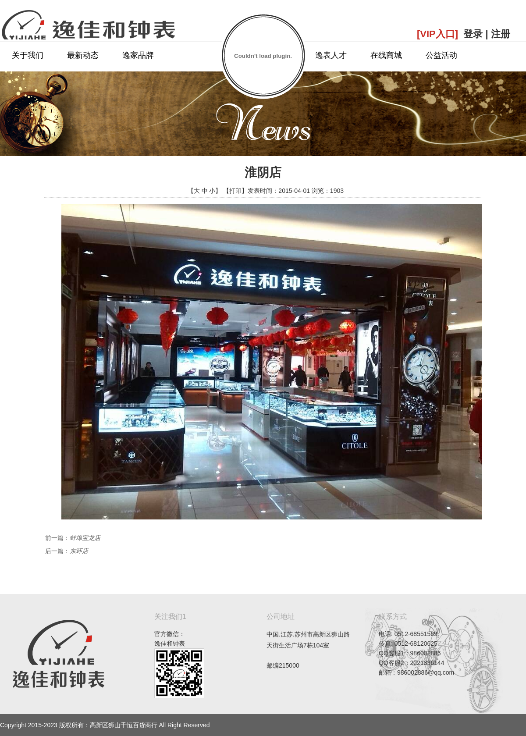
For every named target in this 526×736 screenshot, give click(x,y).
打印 (235, 190)
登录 (473, 33)
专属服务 (275, 55)
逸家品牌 (138, 55)
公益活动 (441, 55)
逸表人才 (331, 55)
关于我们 (27, 55)
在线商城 (386, 55)
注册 (500, 33)
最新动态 (83, 55)
